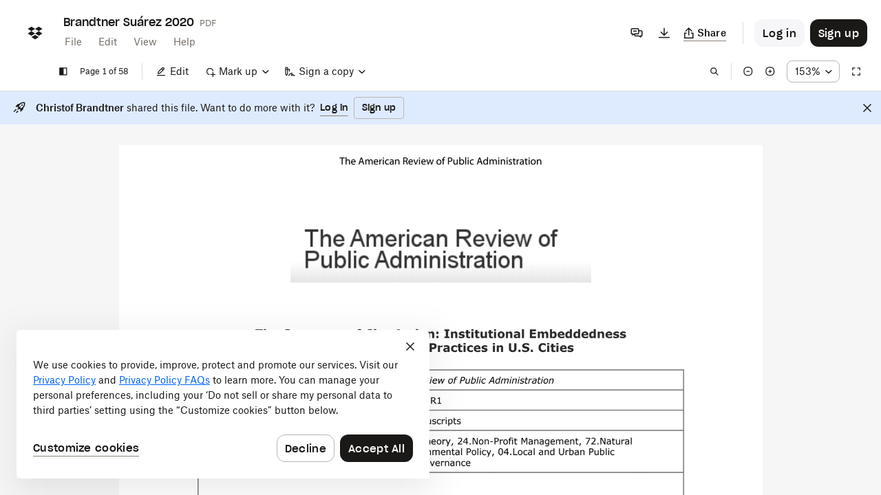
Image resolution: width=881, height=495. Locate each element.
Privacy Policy (64, 380)
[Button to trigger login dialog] (779, 33)
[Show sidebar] (63, 71)
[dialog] (223, 404)
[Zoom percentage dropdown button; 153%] (813, 71)
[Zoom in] (770, 71)
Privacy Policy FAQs (164, 380)
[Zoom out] (748, 71)
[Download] (664, 33)
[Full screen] (856, 71)
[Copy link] (705, 33)
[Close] (867, 108)
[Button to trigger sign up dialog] (838, 33)
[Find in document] (714, 71)
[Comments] (636, 33)
